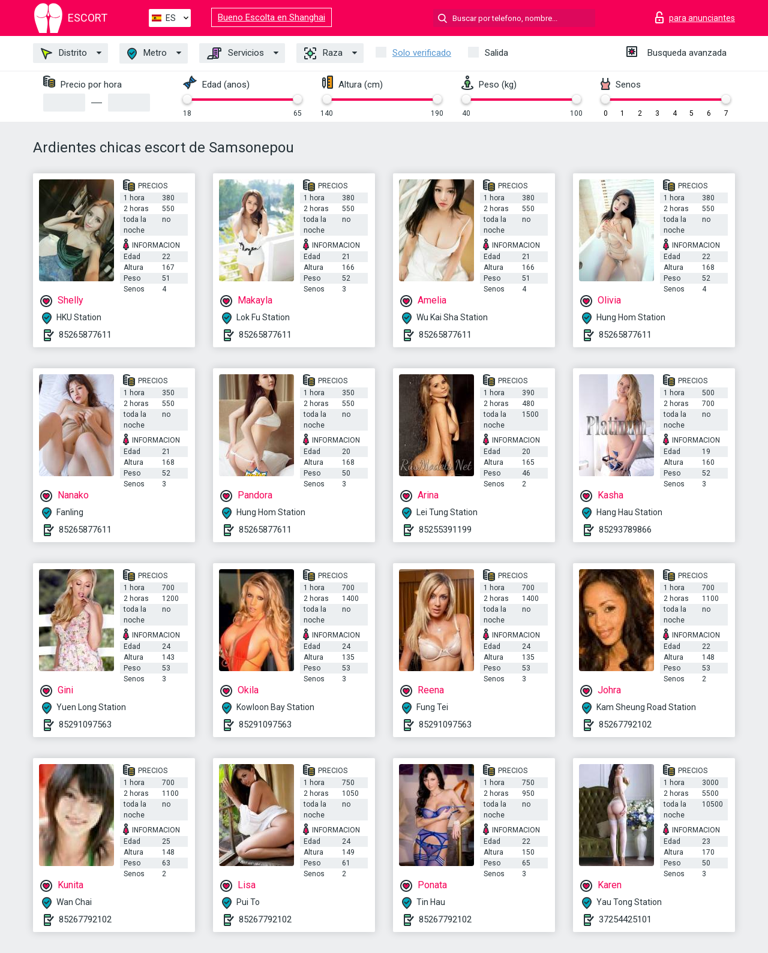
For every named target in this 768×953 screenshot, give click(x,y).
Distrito (64, 53)
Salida (496, 52)
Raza (323, 53)
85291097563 (85, 724)
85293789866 (625, 529)
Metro (147, 53)
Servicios (235, 53)
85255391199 (445, 529)
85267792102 (625, 724)
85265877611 (85, 334)
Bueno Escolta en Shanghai (271, 17)
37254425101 (625, 919)
